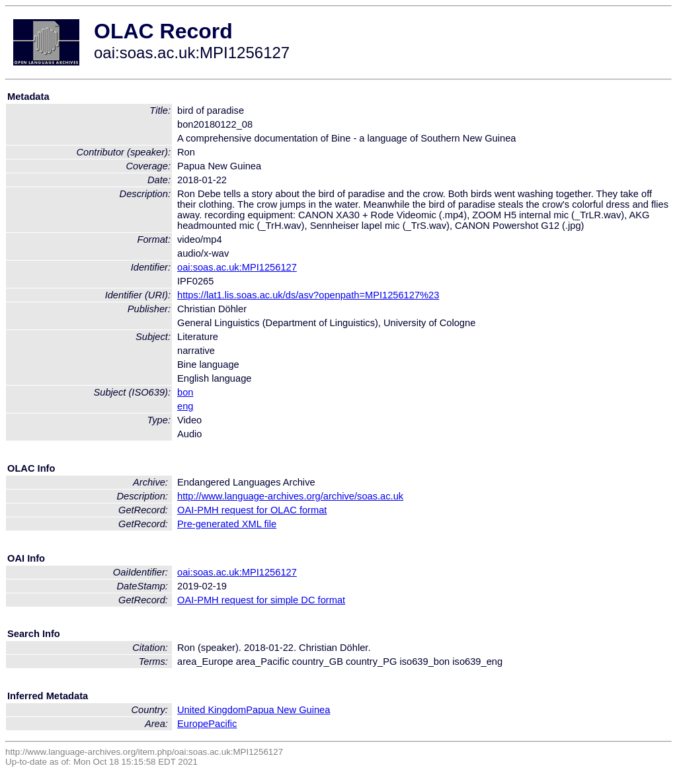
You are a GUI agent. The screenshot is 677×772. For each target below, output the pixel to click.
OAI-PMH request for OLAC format (252, 510)
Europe (192, 723)
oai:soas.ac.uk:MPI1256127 (237, 267)
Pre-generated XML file (226, 524)
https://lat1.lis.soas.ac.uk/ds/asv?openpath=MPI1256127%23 (308, 295)
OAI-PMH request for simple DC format (261, 600)
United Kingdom (211, 710)
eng (185, 406)
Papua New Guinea (288, 710)
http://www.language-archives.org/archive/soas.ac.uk (290, 496)
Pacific (222, 723)
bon (185, 392)
